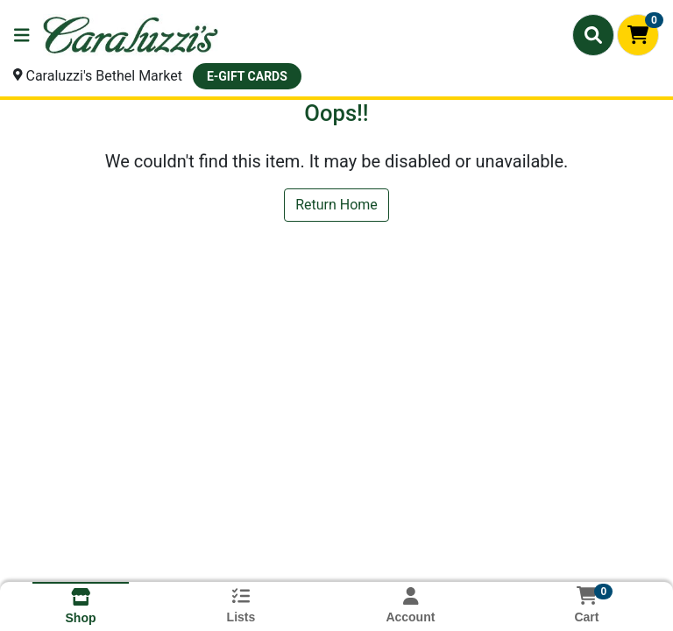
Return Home (336, 204)
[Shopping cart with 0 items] (638, 35)
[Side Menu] (22, 35)
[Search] (593, 35)
